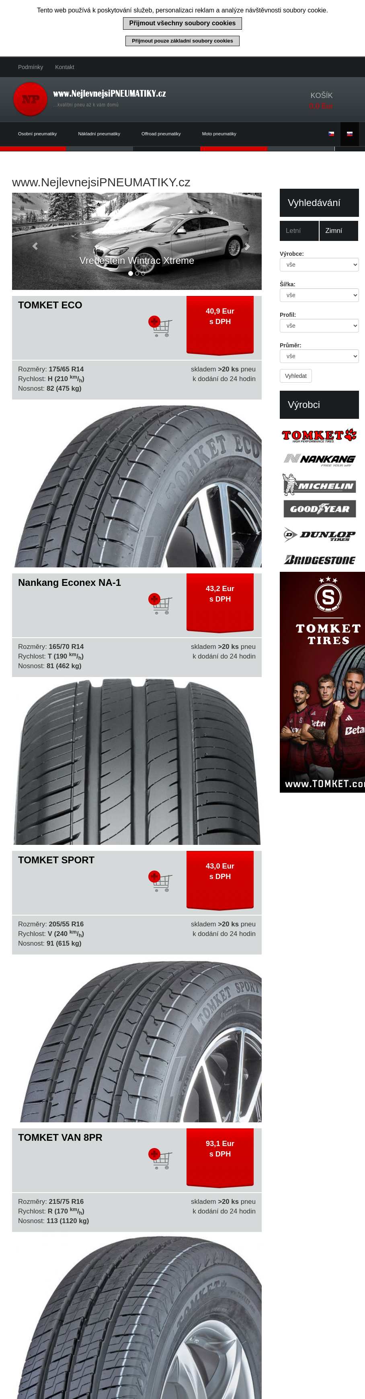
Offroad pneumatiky (165, 134)
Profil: (288, 315)
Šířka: (287, 284)
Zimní (334, 231)
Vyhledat (296, 376)
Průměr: (290, 345)
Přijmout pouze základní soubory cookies (182, 41)
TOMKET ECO (50, 305)
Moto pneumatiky (219, 133)
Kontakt (64, 67)
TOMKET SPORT (56, 859)
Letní (293, 231)
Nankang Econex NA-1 (69, 582)
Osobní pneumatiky (42, 134)
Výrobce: (292, 254)
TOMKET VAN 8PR (60, 1137)
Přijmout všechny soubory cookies (182, 23)
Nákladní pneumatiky (104, 134)
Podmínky (30, 67)
